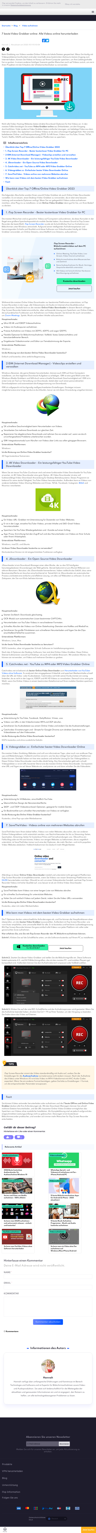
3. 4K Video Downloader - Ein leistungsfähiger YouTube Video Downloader (41, 159)
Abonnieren (64, 1444)
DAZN (4, 880)
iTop (48, 1426)
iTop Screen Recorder (4, 18)
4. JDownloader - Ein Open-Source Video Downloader (31, 163)
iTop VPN (6, 12)
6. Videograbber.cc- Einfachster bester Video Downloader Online (36, 170)
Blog (16, 26)
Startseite (6, 26)
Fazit (7, 182)
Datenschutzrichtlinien (37, 1517)
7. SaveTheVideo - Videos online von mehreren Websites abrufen (36, 174)
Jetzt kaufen (88, 1530)
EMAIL (8, 1283)
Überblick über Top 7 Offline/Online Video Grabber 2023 (32, 147)
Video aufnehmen (30, 26)
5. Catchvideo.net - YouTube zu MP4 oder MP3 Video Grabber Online (38, 167)
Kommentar (11, 1294)
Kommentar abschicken (48, 1322)
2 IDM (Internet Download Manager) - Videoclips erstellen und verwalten (40, 155)
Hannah (5, 45)
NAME (8, 1272)
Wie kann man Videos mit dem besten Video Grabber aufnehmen (36, 178)
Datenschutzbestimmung (21, 5)
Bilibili (81, 483)
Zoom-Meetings (12, 316)
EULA (31, 1520)
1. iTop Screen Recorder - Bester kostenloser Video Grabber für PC (36, 151)
